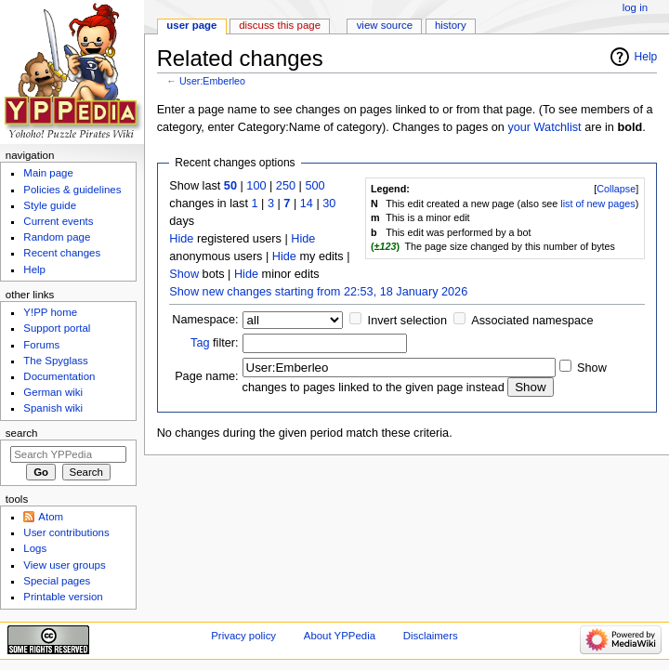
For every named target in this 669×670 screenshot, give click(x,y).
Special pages (56, 580)
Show (184, 274)
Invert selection (407, 320)
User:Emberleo (212, 80)
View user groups (64, 565)
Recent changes (61, 252)
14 (306, 203)
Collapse (616, 188)
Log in (635, 7)
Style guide (49, 205)
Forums (41, 344)
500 (314, 185)
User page (191, 25)
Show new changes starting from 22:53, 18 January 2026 (318, 291)
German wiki (53, 392)
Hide (181, 238)
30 (328, 203)
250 (285, 185)
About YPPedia (339, 635)
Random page (56, 237)
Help (646, 56)
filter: (214, 342)
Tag (199, 342)
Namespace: (205, 319)
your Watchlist (544, 127)
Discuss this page (280, 25)
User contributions (66, 532)
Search (22, 433)
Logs (34, 548)
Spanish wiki (53, 408)
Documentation (59, 376)
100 (256, 185)
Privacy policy (243, 635)
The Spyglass (55, 360)
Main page (48, 172)
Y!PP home (50, 312)
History (450, 25)
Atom (50, 516)
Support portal (56, 328)
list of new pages (597, 203)
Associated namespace (532, 320)
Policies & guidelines (72, 189)
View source (385, 25)
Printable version (62, 596)
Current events (58, 221)
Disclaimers (430, 635)
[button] (616, 189)
